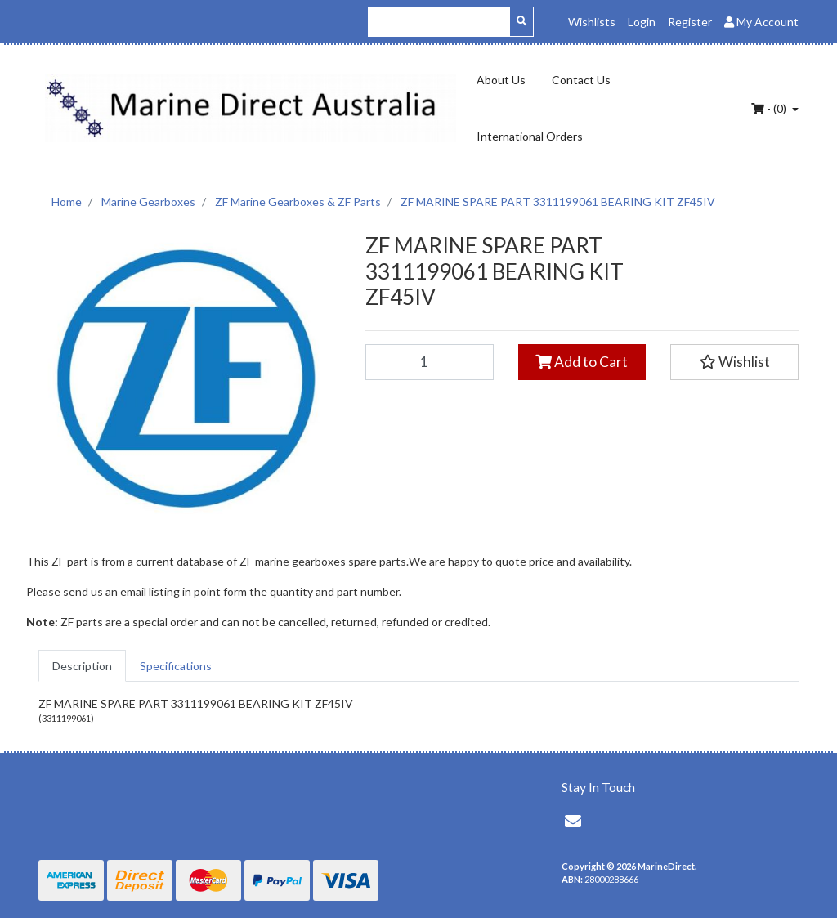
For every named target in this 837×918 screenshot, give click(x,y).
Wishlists (591, 22)
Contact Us (581, 80)
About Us (501, 80)
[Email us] (573, 821)
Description (82, 666)
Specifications (176, 666)
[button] (734, 362)
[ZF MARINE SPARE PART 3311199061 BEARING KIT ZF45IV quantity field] (429, 362)
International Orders (530, 136)
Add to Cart (581, 361)
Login (642, 22)
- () (770, 108)
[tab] (82, 666)
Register (690, 22)
